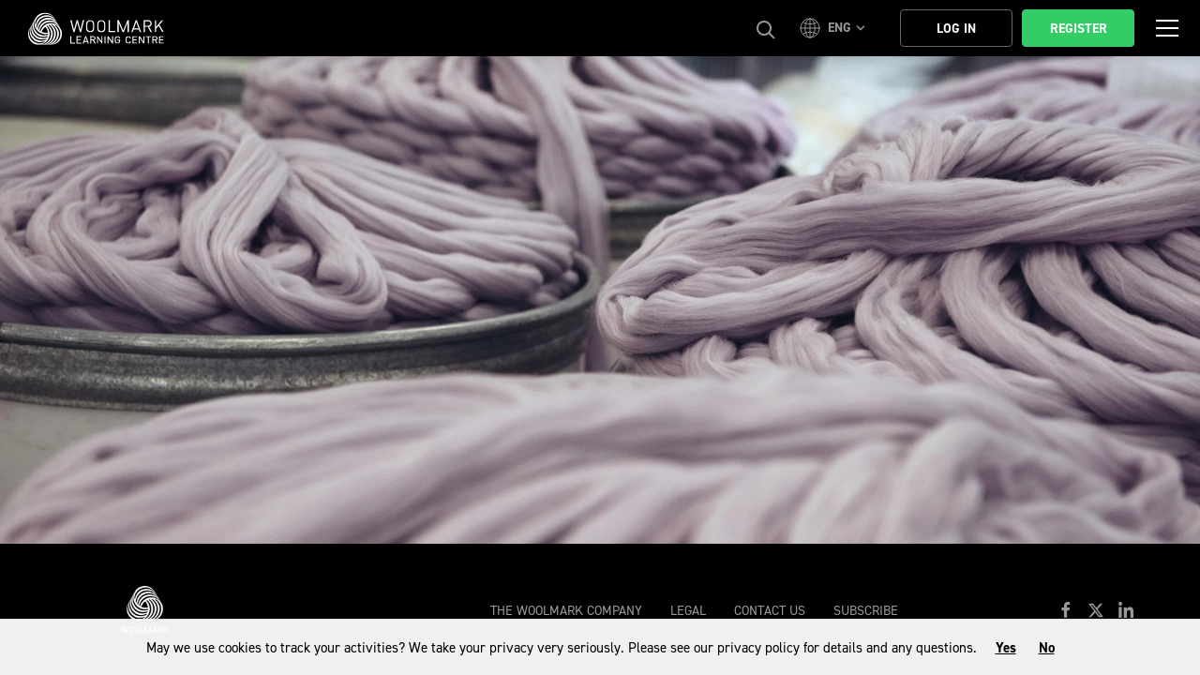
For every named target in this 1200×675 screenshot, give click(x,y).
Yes (1006, 647)
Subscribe (865, 611)
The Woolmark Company (566, 611)
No (1047, 647)
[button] (835, 28)
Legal (688, 611)
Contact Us (769, 611)
